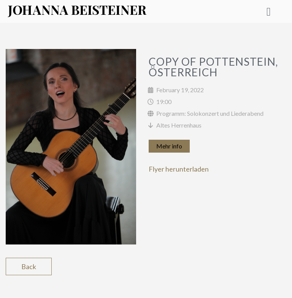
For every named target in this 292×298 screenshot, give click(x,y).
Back (28, 266)
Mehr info (169, 146)
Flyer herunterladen (179, 169)
